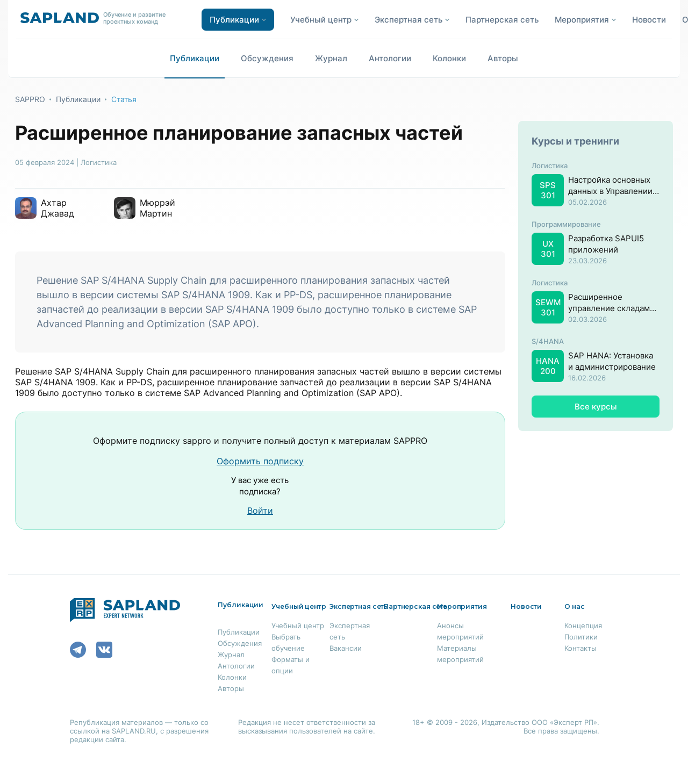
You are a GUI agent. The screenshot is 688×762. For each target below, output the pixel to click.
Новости (649, 20)
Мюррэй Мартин (157, 208)
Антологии (390, 58)
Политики (581, 636)
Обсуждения (267, 58)
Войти (260, 510)
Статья (124, 99)
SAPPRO (30, 99)
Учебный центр (297, 625)
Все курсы (596, 406)
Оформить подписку (260, 461)
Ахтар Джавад (57, 208)
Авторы (503, 58)
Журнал (331, 58)
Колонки (449, 58)
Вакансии (345, 648)
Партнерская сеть (502, 20)
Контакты (580, 648)
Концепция (583, 625)
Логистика (99, 162)
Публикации (194, 58)
